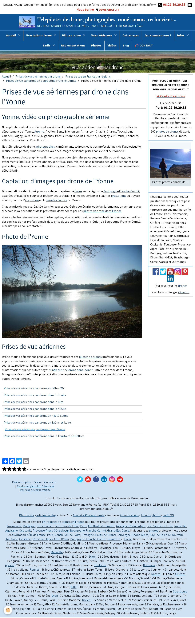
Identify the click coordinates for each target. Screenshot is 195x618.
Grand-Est (113, 531)
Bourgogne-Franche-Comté (121, 192)
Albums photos (151, 516)
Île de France (45, 527)
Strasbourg (180, 592)
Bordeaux (149, 566)
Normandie (14, 527)
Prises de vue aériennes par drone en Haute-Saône (36, 416)
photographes (45, 147)
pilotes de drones (90, 357)
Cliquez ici (183, 293)
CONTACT (144, 46)
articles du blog (46, 516)
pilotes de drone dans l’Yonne (102, 211)
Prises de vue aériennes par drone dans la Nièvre (35, 409)
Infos (181, 36)
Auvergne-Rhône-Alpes (130, 527)
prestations (118, 196)
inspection (32, 201)
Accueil (11, 36)
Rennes (34, 570)
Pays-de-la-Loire (160, 535)
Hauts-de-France (106, 535)
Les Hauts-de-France (101, 527)
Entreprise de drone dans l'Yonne (71, 371)
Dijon (92, 557)
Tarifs (46, 46)
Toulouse (100, 566)
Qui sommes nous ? (158, 36)
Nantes (155, 574)
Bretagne (29, 527)
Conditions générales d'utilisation (35, 486)
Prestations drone (39, 36)
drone (78, 192)
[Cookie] (8, 610)
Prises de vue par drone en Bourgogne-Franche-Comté (41, 81)
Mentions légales (21, 482)
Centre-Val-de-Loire (67, 535)
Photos (96, 46)
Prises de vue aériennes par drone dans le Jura (33, 403)
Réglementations (73, 46)
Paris (83, 527)
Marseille (57, 553)
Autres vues (131, 36)
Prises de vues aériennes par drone (38, 77)
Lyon (55, 596)
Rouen (86, 601)
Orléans (180, 574)
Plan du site (26, 516)
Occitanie (25, 531)
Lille (74, 588)
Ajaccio (9, 566)
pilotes (153, 531)
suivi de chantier (56, 201)
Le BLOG (168, 516)
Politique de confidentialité (35, 490)
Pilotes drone (71, 36)
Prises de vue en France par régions (88, 77)
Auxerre (39, 132)
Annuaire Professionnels (89, 516)
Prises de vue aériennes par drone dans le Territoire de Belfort (44, 437)
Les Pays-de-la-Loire (160, 527)
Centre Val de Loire (66, 527)
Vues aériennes (102, 36)
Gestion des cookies (45, 482)
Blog (126, 46)
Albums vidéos (129, 516)
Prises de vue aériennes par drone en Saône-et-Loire (37, 423)
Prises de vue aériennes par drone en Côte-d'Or (34, 389)
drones (182, 286)
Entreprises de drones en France (63, 522)
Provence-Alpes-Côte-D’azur (51, 540)
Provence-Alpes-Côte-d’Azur (51, 531)
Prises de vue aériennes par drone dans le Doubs (35, 396)
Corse (125, 531)
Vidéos (112, 46)
